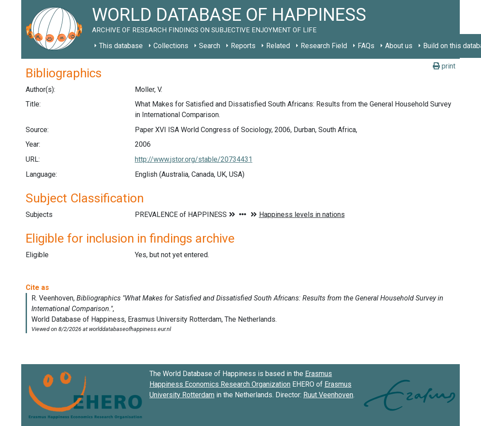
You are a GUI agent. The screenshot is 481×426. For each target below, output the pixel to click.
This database (121, 46)
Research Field (324, 46)
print (444, 66)
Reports (243, 46)
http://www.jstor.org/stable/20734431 (193, 159)
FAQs (366, 46)
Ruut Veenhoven (328, 395)
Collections (170, 46)
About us (398, 46)
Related (278, 46)
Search (209, 46)
